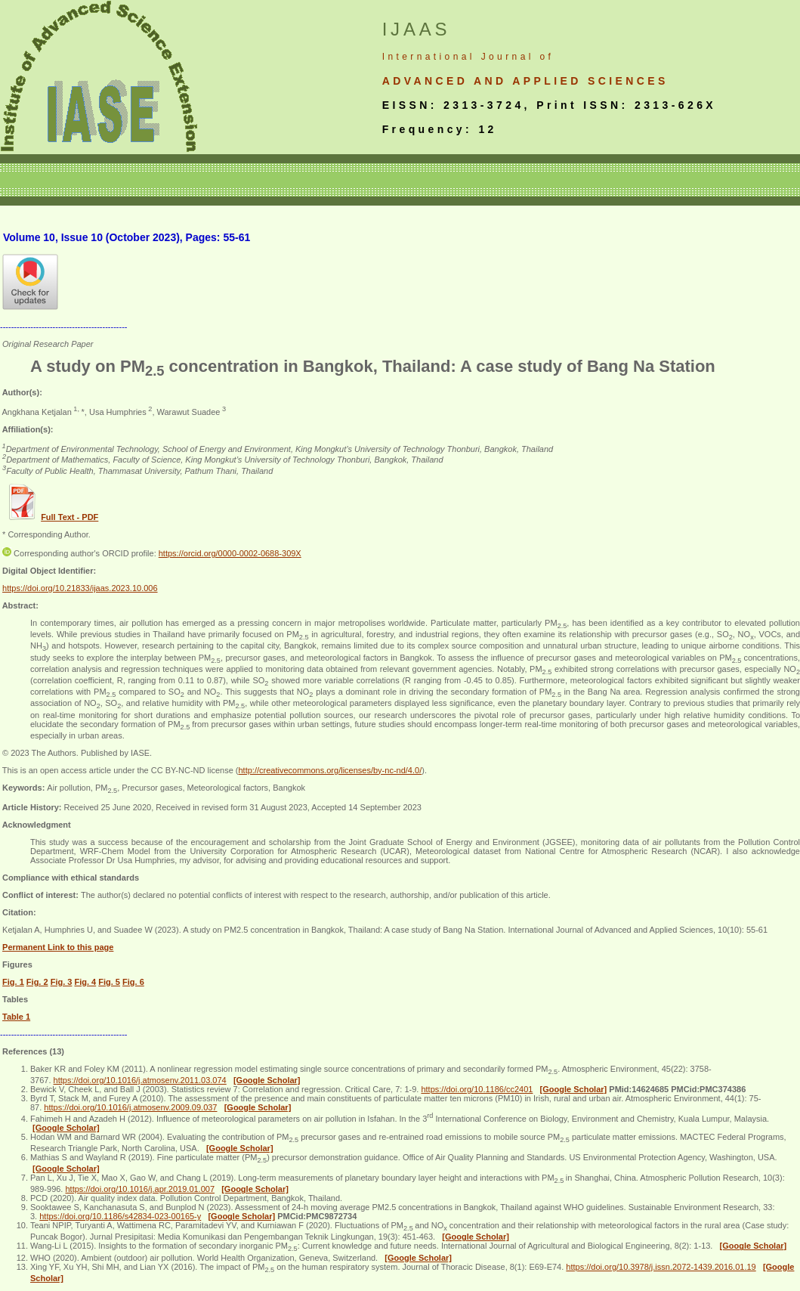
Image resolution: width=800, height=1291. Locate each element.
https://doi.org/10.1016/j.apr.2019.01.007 (140, 1188)
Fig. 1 (13, 981)
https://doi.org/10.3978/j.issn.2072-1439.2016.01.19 (660, 1266)
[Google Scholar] (267, 1080)
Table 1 (16, 1016)
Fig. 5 (109, 981)
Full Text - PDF (69, 517)
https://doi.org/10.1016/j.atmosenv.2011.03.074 (140, 1080)
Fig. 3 (62, 981)
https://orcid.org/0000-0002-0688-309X (230, 553)
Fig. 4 (85, 981)
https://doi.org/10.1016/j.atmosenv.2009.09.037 (130, 1107)
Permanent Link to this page (57, 947)
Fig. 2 (37, 981)
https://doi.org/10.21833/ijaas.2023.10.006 (80, 588)
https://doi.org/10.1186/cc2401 (477, 1089)
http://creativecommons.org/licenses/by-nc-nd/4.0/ (330, 770)
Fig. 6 (133, 981)
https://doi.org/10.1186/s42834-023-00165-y (120, 1216)
